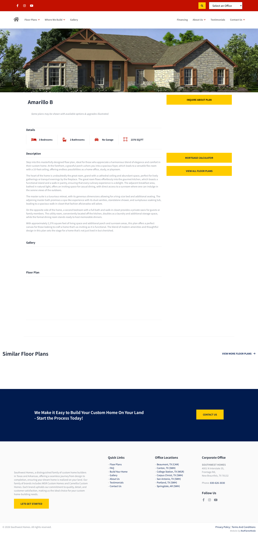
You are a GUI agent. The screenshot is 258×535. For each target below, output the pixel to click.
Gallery (113, 475)
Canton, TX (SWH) (166, 468)
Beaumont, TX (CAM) (168, 464)
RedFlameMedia (248, 530)
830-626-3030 (217, 482)
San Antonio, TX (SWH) (169, 478)
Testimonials (117, 482)
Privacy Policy (222, 527)
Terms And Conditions (244, 527)
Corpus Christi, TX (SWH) (170, 475)
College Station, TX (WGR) (170, 471)
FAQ (112, 468)
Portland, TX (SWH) (167, 482)
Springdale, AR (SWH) (168, 486)
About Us (115, 478)
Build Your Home (119, 471)
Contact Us (115, 486)
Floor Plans (116, 464)
